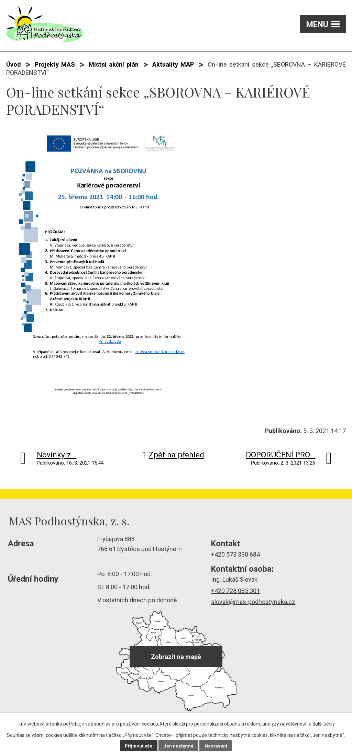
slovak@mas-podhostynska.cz (253, 601)
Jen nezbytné (179, 746)
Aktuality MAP (173, 64)
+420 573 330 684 (235, 554)
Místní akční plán (114, 64)
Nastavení (216, 746)
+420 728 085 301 (235, 590)
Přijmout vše (138, 746)
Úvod (13, 64)
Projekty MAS (55, 64)
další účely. (324, 724)
